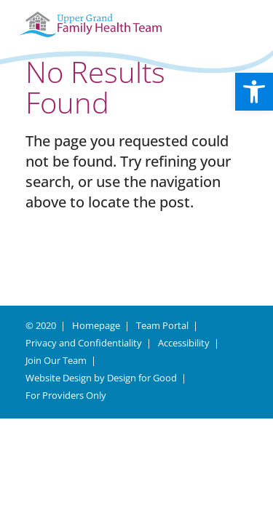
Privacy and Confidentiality (83, 342)
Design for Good (142, 377)
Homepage (96, 325)
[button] (254, 92)
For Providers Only (65, 395)
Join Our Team (56, 360)
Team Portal (162, 325)
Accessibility (184, 342)
